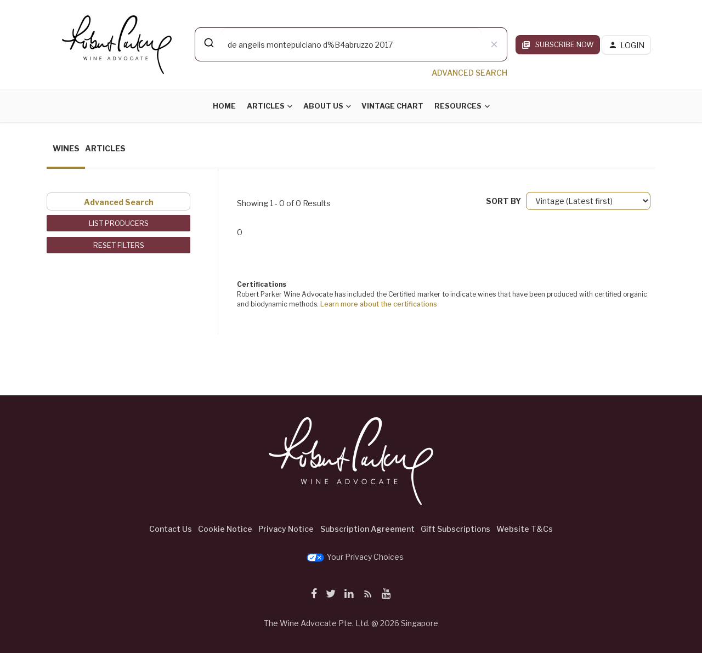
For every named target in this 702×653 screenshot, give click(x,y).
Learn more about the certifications (378, 304)
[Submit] (208, 43)
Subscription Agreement (367, 528)
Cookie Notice (225, 528)
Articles (266, 105)
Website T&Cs (524, 528)
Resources (458, 105)
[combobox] (351, 44)
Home (224, 105)
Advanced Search (119, 202)
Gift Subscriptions (455, 528)
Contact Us (170, 528)
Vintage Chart (392, 105)
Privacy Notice (286, 528)
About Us (323, 105)
